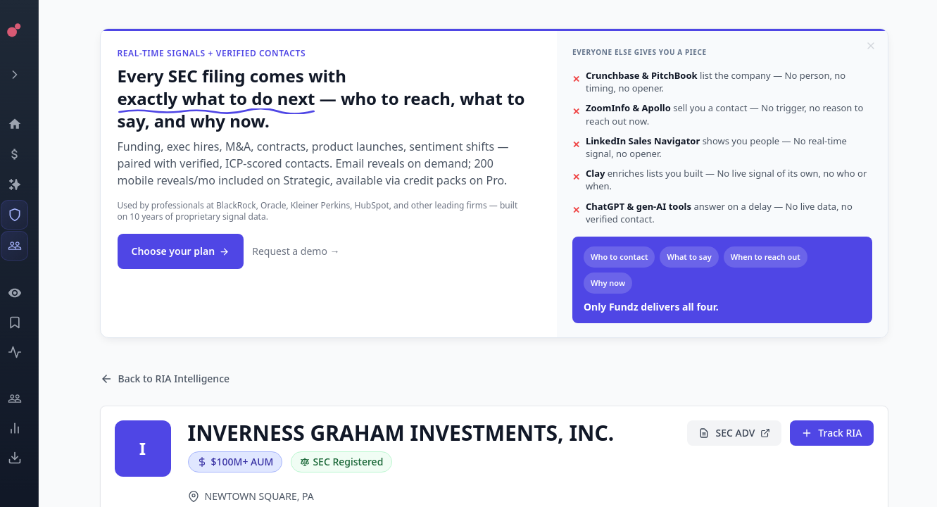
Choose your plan (181, 251)
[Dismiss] (870, 45)
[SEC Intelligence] (25, 215)
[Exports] (25, 458)
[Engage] (25, 398)
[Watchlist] (25, 293)
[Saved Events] (25, 322)
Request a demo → (295, 251)
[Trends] (25, 428)
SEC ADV (734, 432)
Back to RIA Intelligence (165, 378)
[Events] (25, 154)
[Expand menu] (25, 74)
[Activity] (25, 352)
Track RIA (831, 432)
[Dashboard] (25, 124)
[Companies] (25, 184)
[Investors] (25, 246)
